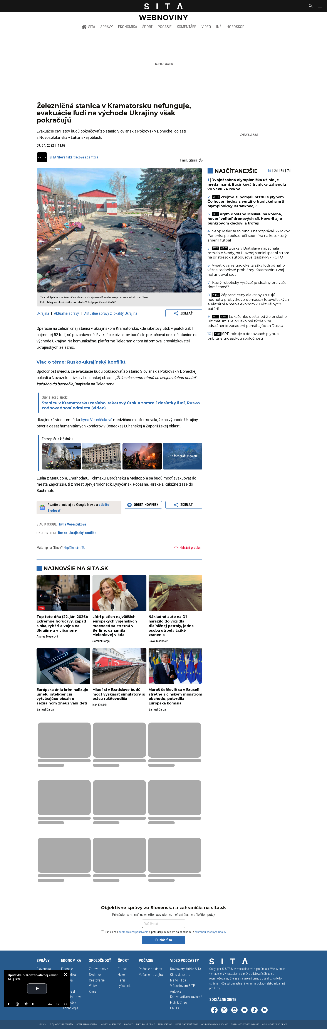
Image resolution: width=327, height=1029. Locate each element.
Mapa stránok (165, 1024)
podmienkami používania (133, 932)
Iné (218, 26)
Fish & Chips (179, 1002)
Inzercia (42, 1024)
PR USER (176, 1008)
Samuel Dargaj (101, 641)
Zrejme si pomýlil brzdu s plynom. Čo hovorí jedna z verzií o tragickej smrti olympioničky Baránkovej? (246, 201)
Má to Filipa (178, 980)
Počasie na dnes (150, 969)
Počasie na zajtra (151, 975)
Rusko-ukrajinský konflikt (77, 533)
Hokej (122, 975)
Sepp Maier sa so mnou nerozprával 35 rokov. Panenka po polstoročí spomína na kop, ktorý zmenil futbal (249, 235)
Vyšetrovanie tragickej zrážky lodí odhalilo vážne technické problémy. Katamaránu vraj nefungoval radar (246, 270)
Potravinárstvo (71, 997)
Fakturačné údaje (145, 1024)
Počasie (165, 26)
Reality (65, 986)
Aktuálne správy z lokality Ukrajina (110, 313)
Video (206, 26)
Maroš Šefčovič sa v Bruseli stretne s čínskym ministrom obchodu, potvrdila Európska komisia (175, 696)
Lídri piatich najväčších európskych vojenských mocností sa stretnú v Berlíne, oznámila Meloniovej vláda (114, 626)
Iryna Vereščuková (96, 419)
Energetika (68, 975)
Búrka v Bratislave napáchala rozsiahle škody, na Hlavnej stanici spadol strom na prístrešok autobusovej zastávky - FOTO (248, 253)
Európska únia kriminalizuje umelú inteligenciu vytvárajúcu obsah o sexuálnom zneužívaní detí (62, 696)
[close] (65, 974)
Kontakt (128, 1024)
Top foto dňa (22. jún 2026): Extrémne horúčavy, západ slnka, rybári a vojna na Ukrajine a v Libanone (62, 623)
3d (282, 171)
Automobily (69, 1002)
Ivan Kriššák (99, 705)
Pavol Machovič (158, 641)
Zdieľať (184, 313)
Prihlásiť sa (163, 940)
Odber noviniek (143, 504)
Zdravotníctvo (98, 969)
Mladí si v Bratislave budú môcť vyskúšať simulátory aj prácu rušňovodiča (118, 694)
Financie (67, 969)
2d (276, 171)
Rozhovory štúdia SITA (185, 969)
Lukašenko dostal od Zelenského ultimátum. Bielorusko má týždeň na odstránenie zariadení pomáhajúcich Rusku (247, 321)
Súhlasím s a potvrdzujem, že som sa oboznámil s (163, 932)
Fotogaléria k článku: (58, 439)
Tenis (122, 980)
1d (269, 171)
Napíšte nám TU (74, 548)
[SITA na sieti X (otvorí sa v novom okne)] (224, 1010)
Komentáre (186, 26)
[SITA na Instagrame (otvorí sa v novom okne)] (234, 1010)
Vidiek (93, 986)
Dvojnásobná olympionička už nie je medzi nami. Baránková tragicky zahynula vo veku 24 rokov (247, 184)
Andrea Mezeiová (47, 636)
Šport (147, 26)
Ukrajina (43, 313)
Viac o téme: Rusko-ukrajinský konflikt (81, 362)
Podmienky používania (186, 1024)
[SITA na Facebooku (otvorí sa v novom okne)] (214, 1010)
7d (288, 171)
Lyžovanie (124, 986)
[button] (319, 6)
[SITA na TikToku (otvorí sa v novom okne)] (254, 1010)
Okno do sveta (180, 975)
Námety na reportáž (111, 1024)
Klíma (92, 991)
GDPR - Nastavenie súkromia (245, 1024)
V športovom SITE (182, 986)
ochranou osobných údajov (210, 932)
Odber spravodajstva (87, 1024)
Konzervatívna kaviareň (186, 997)
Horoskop (236, 26)
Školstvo (95, 975)
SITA (88, 26)
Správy (106, 26)
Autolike (175, 991)
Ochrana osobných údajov (214, 1024)
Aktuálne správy (67, 313)
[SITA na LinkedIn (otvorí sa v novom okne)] (264, 1010)
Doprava (67, 980)
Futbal (122, 969)
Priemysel (68, 991)
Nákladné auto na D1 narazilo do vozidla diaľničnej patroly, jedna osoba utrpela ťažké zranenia (171, 626)
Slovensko (44, 969)
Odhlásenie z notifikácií (274, 1024)
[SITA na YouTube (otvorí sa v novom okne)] (244, 1010)
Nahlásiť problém (187, 547)
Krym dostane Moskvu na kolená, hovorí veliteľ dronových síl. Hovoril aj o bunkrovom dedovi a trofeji (245, 218)
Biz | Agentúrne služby (61, 1024)
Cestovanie (97, 980)
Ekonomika (127, 26)
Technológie (69, 1008)
